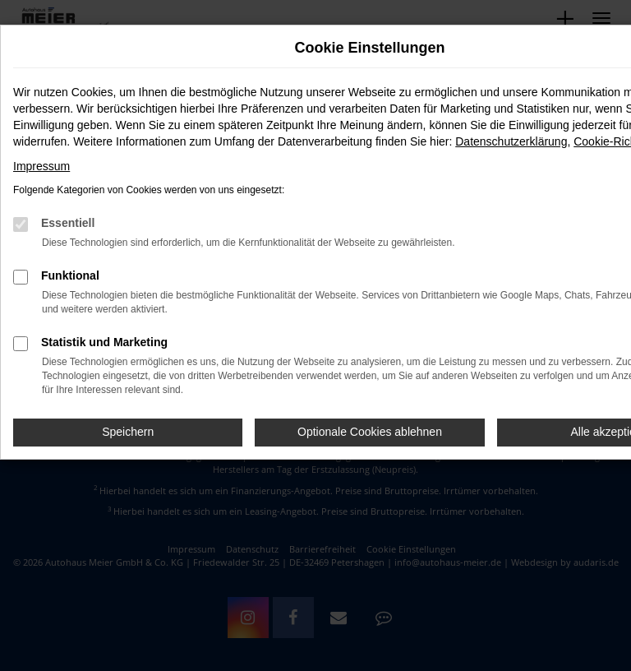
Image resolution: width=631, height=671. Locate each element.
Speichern (128, 431)
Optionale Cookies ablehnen (369, 431)
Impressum (41, 166)
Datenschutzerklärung (511, 141)
